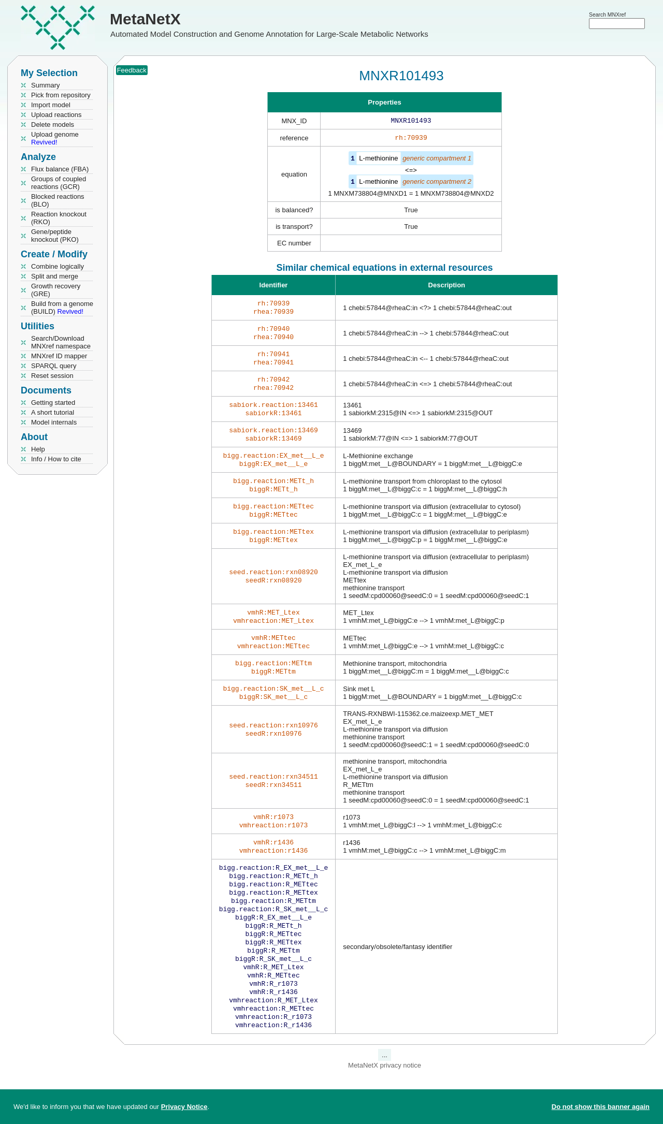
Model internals (54, 422)
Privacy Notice (184, 1107)
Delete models (52, 124)
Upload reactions (56, 115)
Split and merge (54, 276)
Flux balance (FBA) (60, 169)
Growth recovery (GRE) (55, 290)
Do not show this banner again (601, 1107)
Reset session (52, 375)
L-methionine (378, 160)
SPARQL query (53, 366)
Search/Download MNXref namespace (61, 342)
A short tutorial (52, 412)
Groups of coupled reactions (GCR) (58, 183)
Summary (45, 85)
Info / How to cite (56, 459)
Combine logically (57, 266)
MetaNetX (145, 18)
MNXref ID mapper (59, 356)
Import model (50, 105)
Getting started (53, 402)
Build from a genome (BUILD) (62, 307)
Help (38, 449)
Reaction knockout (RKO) (59, 218)
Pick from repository (61, 95)
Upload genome (55, 138)
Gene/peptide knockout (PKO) (55, 235)
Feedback (132, 70)
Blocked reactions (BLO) (57, 200)
